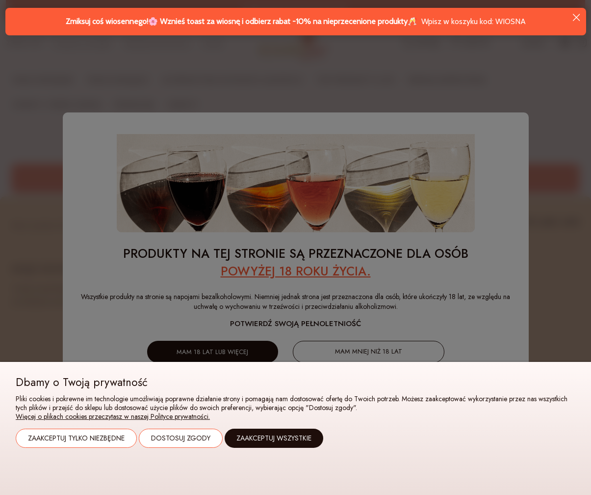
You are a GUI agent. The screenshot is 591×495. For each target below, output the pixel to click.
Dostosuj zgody (180, 438)
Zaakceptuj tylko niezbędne (76, 438)
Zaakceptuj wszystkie (273, 438)
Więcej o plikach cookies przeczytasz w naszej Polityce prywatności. (113, 416)
